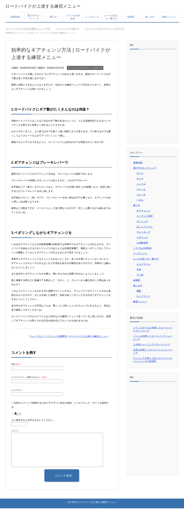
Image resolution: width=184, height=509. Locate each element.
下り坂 (139, 275)
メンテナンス (92, 17)
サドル (139, 174)
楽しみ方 (150, 17)
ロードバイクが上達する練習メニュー (50, 6)
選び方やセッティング (34, 18)
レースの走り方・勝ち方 (111, 18)
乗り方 (53, 17)
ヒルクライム (143, 265)
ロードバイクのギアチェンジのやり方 (85, 68)
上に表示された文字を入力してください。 (33, 421)
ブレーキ (141, 195)
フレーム (141, 190)
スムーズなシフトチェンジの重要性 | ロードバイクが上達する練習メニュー (69, 337)
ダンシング (142, 222)
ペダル (139, 201)
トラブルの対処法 (73, 18)
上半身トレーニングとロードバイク (151, 345)
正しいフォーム (144, 227)
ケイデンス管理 (144, 217)
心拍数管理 (142, 243)
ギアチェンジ (143, 211)
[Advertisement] (152, 97)
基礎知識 (15, 17)
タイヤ (139, 179)
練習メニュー (169, 17)
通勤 (138, 291)
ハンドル (141, 184)
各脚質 (130, 17)
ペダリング (142, 238)
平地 (138, 270)
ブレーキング (143, 233)
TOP (28, 29)
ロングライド (143, 297)
